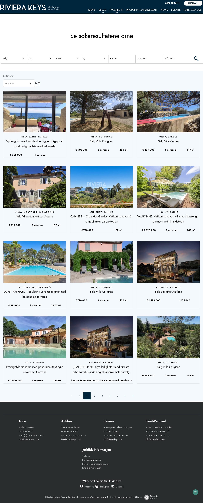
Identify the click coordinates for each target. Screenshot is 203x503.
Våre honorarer (97, 497)
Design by (150, 497)
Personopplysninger (91, 460)
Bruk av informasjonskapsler (95, 464)
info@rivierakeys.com (29, 439)
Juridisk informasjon (77, 497)
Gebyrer (86, 456)
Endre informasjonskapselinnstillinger (124, 497)
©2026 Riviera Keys (55, 497)
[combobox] (13, 58)
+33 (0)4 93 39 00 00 (31, 435)
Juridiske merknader (91, 468)
